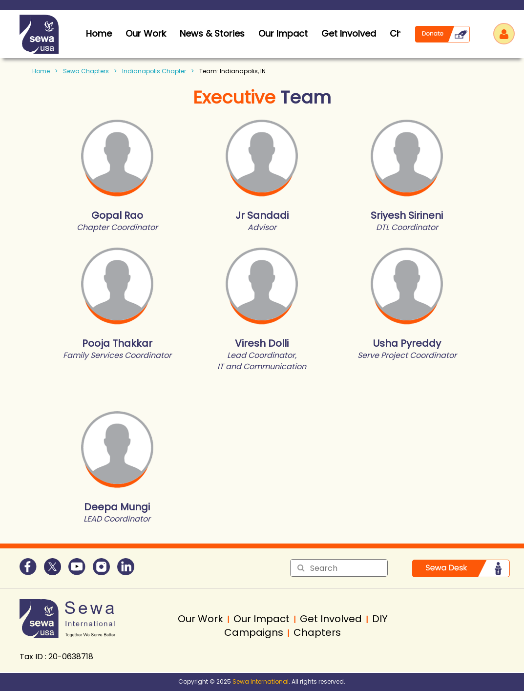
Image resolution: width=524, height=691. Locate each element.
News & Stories (212, 33)
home (99, 33)
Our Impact (283, 33)
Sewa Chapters (86, 71)
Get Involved (348, 33)
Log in (504, 33)
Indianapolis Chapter (154, 71)
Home (41, 71)
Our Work (146, 33)
